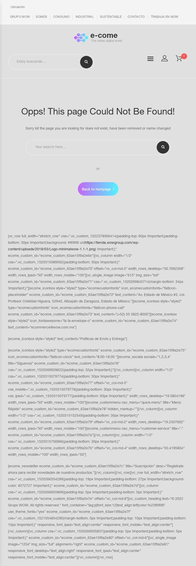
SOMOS (41, 17)
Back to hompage (96, 189)
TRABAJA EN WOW (164, 17)
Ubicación (17, 7)
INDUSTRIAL (85, 17)
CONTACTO (136, 17)
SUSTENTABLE (111, 17)
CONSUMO (61, 17)
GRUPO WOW (20, 17)
